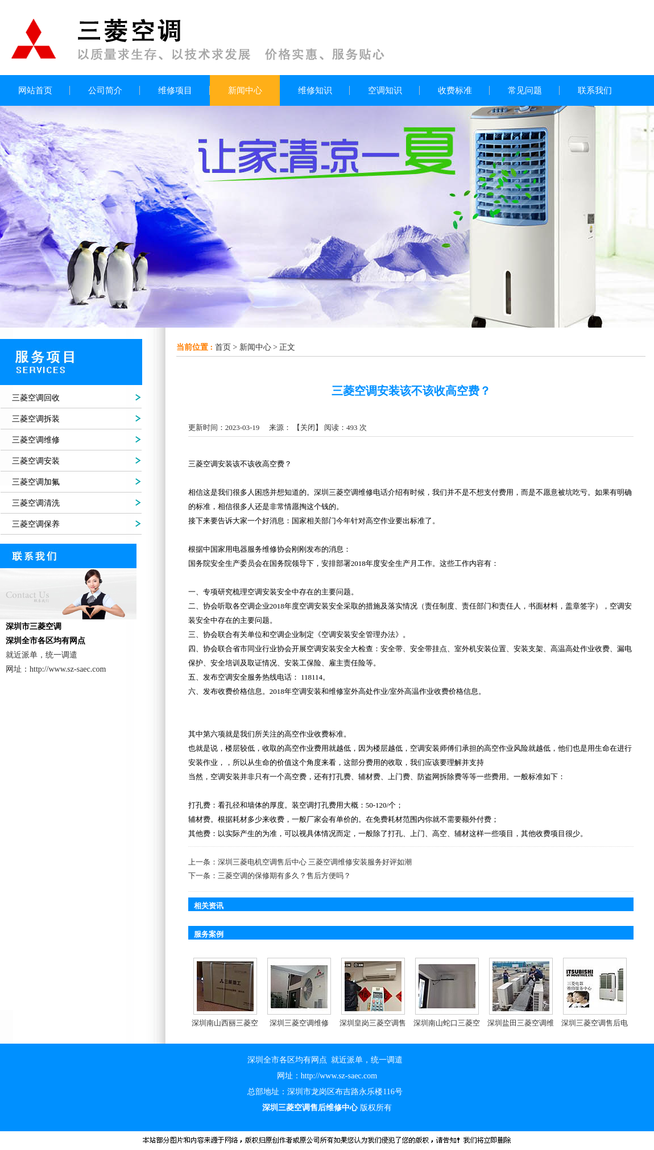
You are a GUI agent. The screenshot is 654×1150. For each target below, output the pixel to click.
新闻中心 (255, 347)
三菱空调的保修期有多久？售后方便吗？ (284, 875)
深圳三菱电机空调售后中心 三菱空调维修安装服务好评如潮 (315, 862)
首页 (223, 347)
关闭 (307, 427)
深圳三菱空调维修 (299, 1023)
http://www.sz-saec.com (339, 1076)
